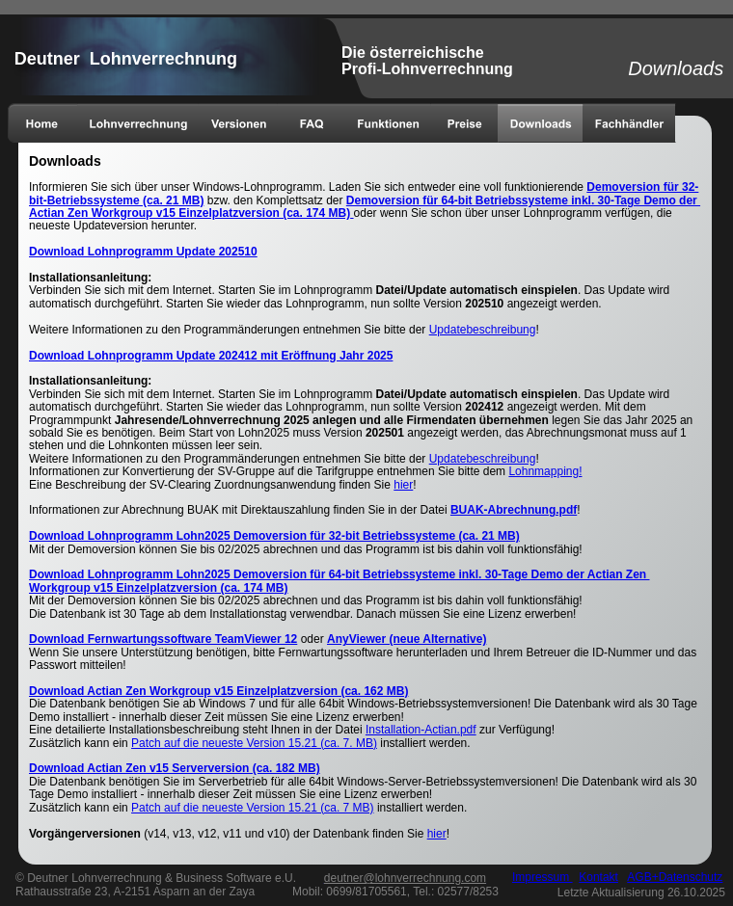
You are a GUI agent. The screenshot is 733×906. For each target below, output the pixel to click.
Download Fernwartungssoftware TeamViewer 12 (163, 639)
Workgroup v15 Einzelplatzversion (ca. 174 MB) (158, 588)
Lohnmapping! (545, 471)
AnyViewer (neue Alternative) (406, 639)
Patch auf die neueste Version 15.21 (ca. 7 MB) (252, 807)
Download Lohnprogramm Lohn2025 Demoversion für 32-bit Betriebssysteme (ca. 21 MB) (274, 536)
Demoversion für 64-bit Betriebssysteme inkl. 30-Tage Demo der (523, 200)
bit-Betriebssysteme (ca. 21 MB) (116, 200)
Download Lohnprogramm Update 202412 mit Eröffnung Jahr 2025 (211, 355)
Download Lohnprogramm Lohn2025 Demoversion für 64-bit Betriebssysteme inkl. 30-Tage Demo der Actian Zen (339, 574)
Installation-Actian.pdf (421, 729)
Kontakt (598, 877)
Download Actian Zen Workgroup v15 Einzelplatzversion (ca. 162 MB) (218, 691)
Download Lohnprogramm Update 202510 (143, 251)
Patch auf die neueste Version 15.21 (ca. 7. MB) (254, 743)
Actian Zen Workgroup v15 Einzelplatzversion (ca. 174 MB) (189, 213)
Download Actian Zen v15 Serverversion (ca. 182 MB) (174, 768)
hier (403, 485)
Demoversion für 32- (642, 187)
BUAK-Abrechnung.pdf (513, 510)
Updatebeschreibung (482, 329)
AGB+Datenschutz (674, 877)
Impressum (542, 877)
